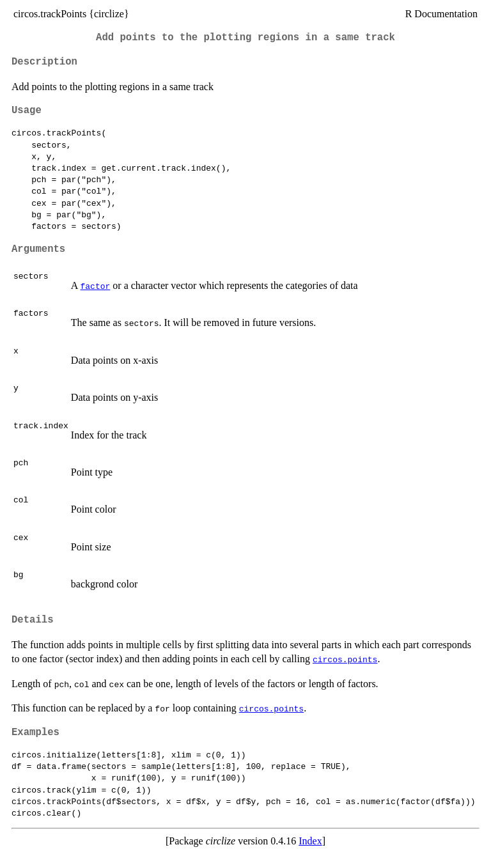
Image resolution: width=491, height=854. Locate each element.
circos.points (345, 659)
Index (310, 840)
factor (95, 285)
